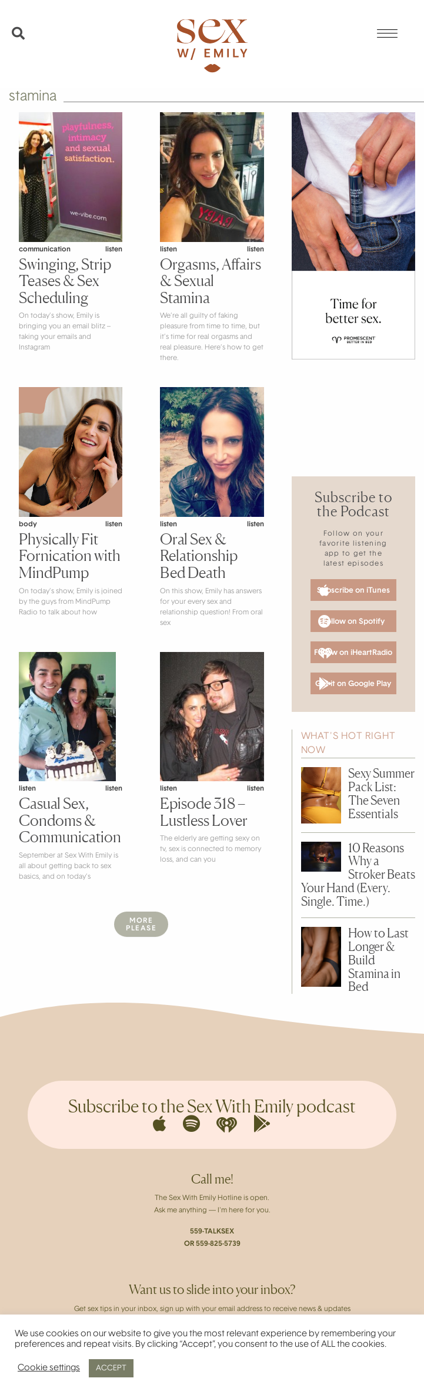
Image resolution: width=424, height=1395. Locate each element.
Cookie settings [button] (49, 1368)
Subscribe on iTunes (353, 590)
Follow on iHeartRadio (353, 653)
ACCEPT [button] (111, 1368)
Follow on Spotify (351, 621)
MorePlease (141, 924)
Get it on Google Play (353, 683)
